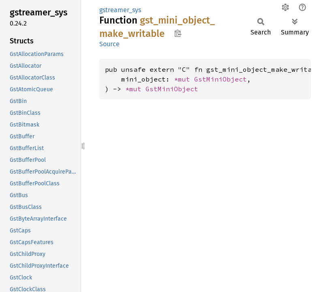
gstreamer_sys (120, 10)
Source (109, 44)
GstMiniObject (220, 79)
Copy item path (177, 33)
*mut (184, 79)
